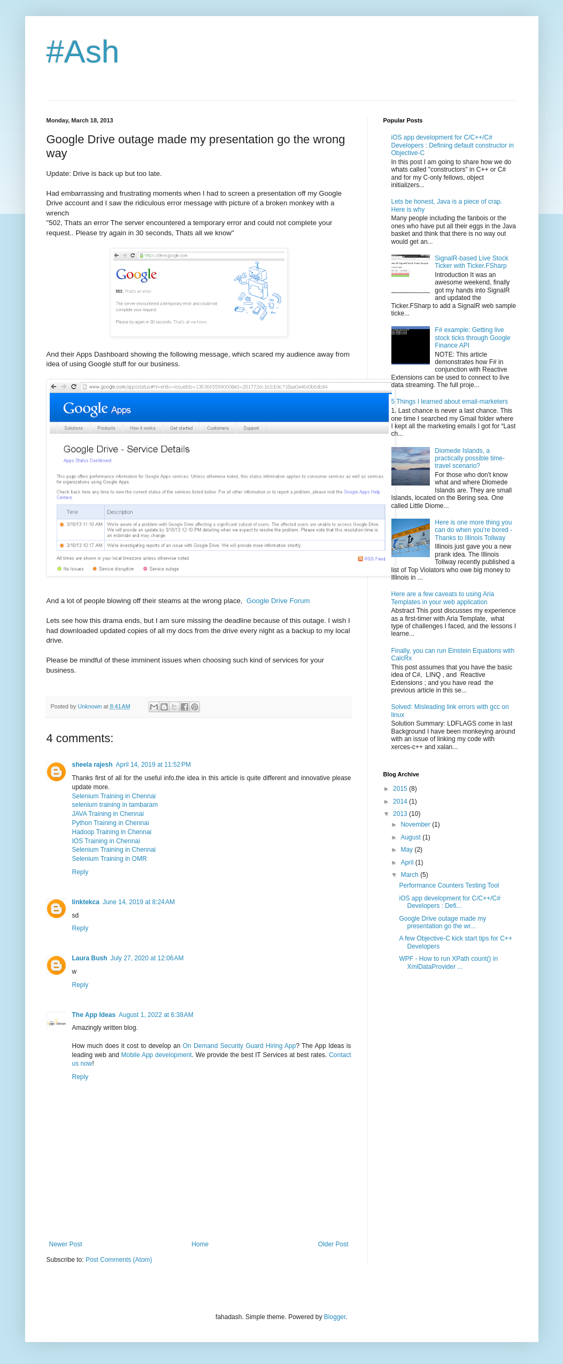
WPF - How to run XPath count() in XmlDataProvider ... (448, 962)
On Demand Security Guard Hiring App (239, 1046)
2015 (401, 788)
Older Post (333, 1244)
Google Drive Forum (278, 601)
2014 (401, 801)
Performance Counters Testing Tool (449, 885)
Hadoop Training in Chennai (112, 832)
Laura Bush (89, 958)
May (407, 849)
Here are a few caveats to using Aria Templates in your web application (443, 597)
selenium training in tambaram (115, 804)
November (416, 824)
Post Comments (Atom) (119, 1259)
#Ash (83, 52)
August (411, 837)
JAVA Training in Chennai (108, 814)
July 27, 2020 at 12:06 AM (147, 958)
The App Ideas (94, 1015)
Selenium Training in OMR (109, 858)
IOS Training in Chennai (106, 841)
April (407, 862)
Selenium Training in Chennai (114, 796)
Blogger (335, 1317)
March (410, 874)
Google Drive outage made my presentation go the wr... (442, 922)
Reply (80, 872)
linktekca (85, 902)
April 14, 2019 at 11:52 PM (153, 764)
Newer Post (65, 1244)
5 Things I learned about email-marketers (449, 401)
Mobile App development (156, 1055)
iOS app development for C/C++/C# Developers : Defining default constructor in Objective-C (452, 145)
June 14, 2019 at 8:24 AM (139, 902)
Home (200, 1244)
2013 (401, 814)
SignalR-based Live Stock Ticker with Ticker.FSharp (471, 262)
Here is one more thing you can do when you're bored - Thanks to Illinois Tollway (473, 530)
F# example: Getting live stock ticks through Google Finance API (472, 337)
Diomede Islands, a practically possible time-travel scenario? (470, 458)
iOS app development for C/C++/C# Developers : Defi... (449, 902)
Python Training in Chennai (110, 823)
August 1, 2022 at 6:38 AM (156, 1015)
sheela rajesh (92, 764)
